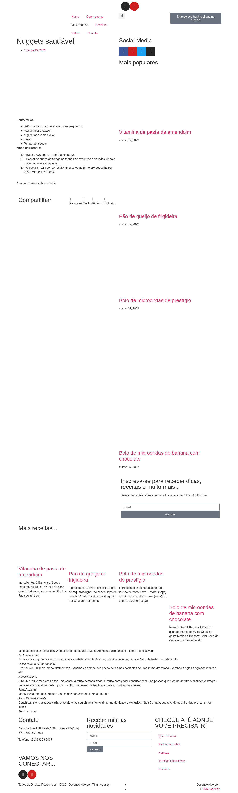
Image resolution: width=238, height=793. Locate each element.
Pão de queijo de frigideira (148, 216)
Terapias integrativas (171, 760)
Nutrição (163, 752)
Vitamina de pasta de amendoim (155, 132)
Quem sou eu (95, 16)
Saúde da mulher (169, 744)
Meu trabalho (79, 24)
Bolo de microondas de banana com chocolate (191, 613)
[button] (122, 16)
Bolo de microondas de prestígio (155, 300)
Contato (93, 33)
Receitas (100, 24)
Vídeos (75, 33)
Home (75, 16)
